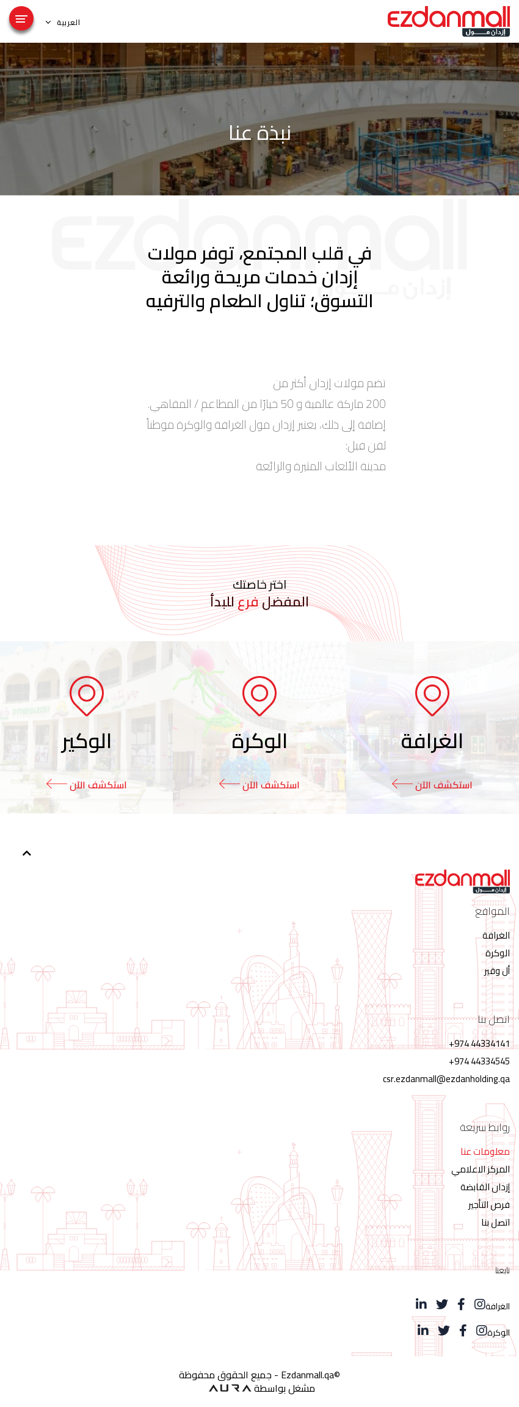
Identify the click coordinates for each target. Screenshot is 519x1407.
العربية (63, 22)
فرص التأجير (489, 1204)
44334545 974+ (479, 1061)
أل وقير (497, 971)
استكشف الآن (432, 785)
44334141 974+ (479, 1043)
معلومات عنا (485, 1151)
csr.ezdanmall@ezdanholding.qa (446, 1079)
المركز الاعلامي (480, 1169)
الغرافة (496, 935)
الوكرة (497, 953)
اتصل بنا (495, 1222)
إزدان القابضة (485, 1187)
